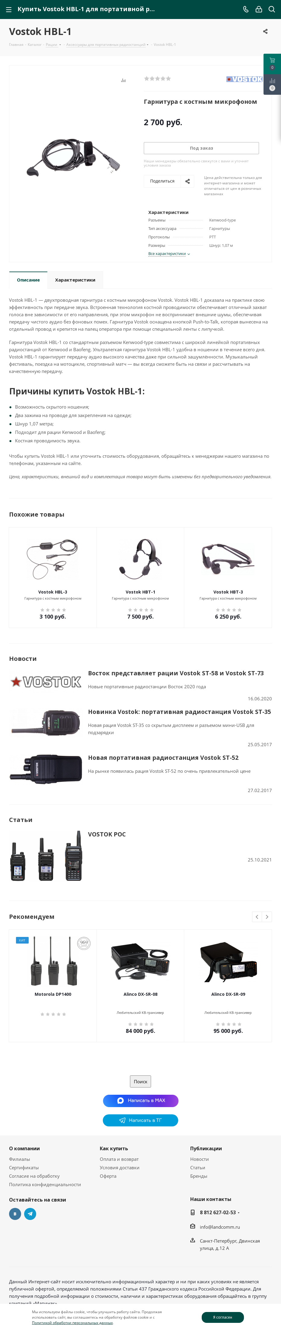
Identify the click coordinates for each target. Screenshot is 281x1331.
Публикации (206, 1148)
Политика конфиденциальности (45, 1184)
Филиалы (19, 1159)
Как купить (114, 1148)
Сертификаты (24, 1167)
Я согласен (222, 1317)
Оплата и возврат (119, 1159)
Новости (199, 1159)
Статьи (197, 1167)
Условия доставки (120, 1167)
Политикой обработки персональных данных (72, 1322)
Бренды (198, 1176)
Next (267, 917)
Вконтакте (15, 1214)
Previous (257, 917)
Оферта (108, 1176)
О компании (24, 1148)
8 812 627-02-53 (218, 1212)
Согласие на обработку (34, 1176)
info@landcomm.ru (220, 1227)
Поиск (141, 1081)
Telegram (30, 1214)
